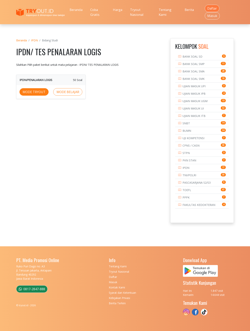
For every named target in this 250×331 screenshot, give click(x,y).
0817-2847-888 (32, 289)
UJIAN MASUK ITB (194, 116)
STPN (186, 153)
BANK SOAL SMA (194, 71)
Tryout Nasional (137, 12)
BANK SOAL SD (192, 56)
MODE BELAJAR (68, 92)
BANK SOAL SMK (194, 79)
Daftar (212, 8)
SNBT (186, 123)
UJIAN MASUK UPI (194, 86)
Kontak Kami (117, 287)
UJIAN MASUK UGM (195, 101)
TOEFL (187, 190)
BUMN (187, 131)
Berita (189, 9)
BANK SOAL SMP (194, 64)
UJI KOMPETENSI (193, 138)
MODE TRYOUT (34, 92)
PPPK (186, 197)
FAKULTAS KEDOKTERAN (199, 205)
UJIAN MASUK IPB (194, 93)
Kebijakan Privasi (119, 298)
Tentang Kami (165, 12)
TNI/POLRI (189, 175)
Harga (117, 9)
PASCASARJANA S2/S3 (197, 182)
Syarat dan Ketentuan (122, 293)
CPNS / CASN (191, 145)
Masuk (212, 16)
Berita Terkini (117, 303)
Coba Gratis (94, 12)
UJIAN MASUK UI (193, 108)
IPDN (34, 40)
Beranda (76, 9)
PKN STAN (189, 160)
